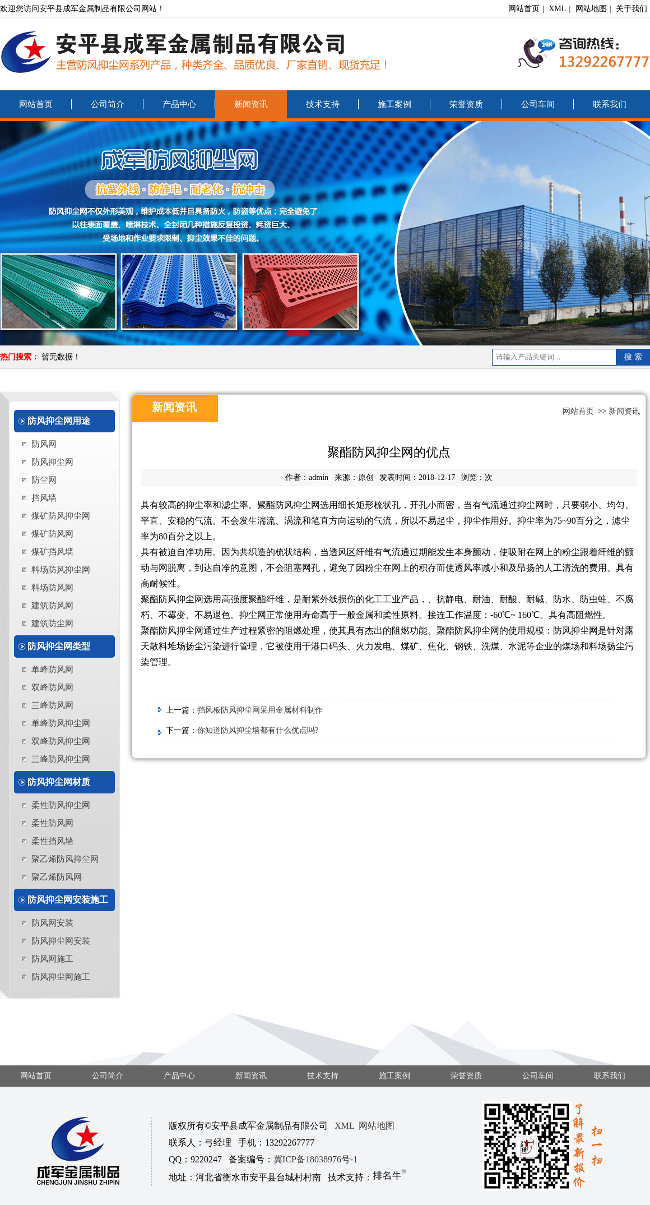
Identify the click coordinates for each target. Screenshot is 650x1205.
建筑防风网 (52, 605)
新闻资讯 (251, 104)
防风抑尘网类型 (58, 646)
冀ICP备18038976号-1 (315, 1159)
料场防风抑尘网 (60, 569)
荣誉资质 (466, 104)
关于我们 (631, 8)
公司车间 (538, 104)
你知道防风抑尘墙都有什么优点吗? (257, 730)
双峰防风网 (52, 687)
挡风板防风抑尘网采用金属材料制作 (260, 710)
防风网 (44, 444)
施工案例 (394, 104)
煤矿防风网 (52, 533)
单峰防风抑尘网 (60, 723)
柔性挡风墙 (52, 841)
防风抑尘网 (52, 462)
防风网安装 (52, 922)
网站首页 (524, 8)
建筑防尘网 (52, 623)
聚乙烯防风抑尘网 (65, 859)
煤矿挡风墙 (52, 551)
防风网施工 (52, 958)
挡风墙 (44, 497)
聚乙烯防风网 (56, 876)
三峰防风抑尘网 (60, 759)
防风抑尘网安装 (60, 940)
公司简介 (107, 104)
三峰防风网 (52, 705)
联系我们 (609, 104)
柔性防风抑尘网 (60, 805)
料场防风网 (52, 587)
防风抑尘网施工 (60, 976)
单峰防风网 (52, 669)
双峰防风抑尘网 (60, 741)
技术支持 (323, 104)
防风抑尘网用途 (58, 421)
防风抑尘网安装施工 (67, 899)
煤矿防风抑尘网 (60, 515)
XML (557, 8)
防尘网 (44, 479)
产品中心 (179, 104)
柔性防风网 (52, 823)
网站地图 (591, 8)
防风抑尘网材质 (58, 782)
